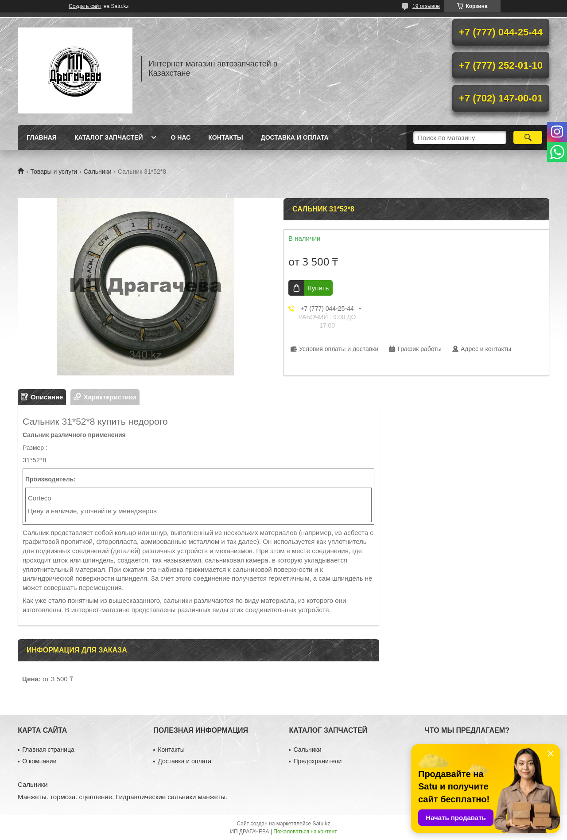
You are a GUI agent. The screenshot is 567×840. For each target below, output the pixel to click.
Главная (42, 137)
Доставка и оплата (295, 137)
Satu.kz (321, 823)
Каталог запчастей (108, 137)
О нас (180, 137)
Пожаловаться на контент (305, 831)
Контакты (225, 137)
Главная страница (48, 749)
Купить (318, 288)
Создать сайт (85, 6)
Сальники (98, 171)
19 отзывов (426, 6)
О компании (39, 761)
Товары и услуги (53, 171)
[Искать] (527, 137)
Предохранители (317, 761)
